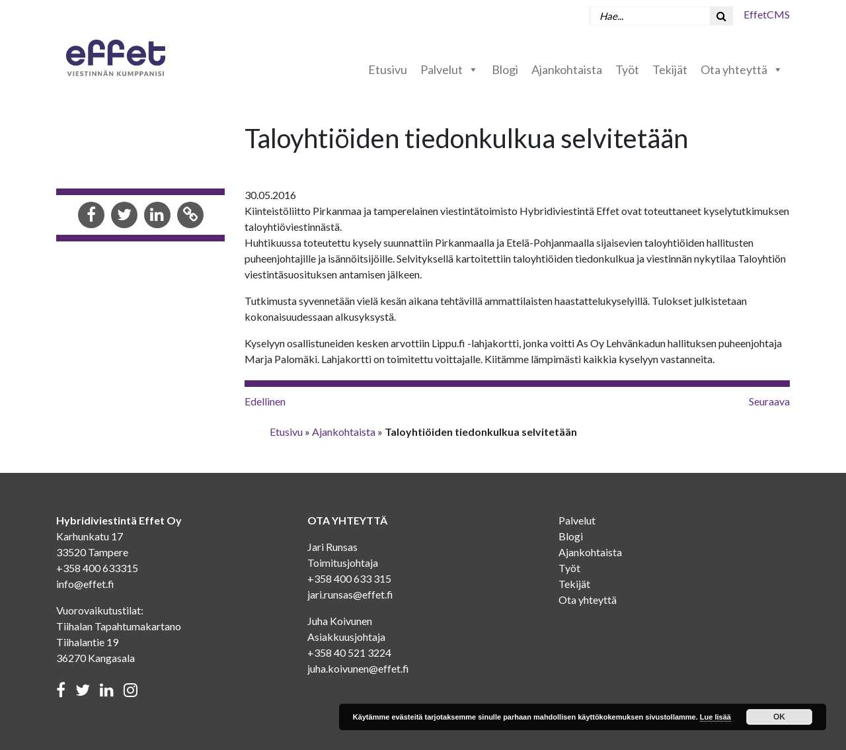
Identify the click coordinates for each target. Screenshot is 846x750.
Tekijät (669, 69)
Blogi (505, 69)
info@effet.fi (85, 583)
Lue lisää (715, 717)
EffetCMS (767, 14)
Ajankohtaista (566, 69)
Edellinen (265, 401)
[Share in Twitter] (124, 216)
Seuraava (769, 401)
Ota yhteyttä (742, 69)
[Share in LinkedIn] (157, 216)
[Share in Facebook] (91, 216)
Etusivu (387, 69)
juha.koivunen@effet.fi (358, 668)
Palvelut (449, 69)
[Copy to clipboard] (190, 216)
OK (779, 717)
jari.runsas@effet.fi (350, 594)
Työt (627, 69)
